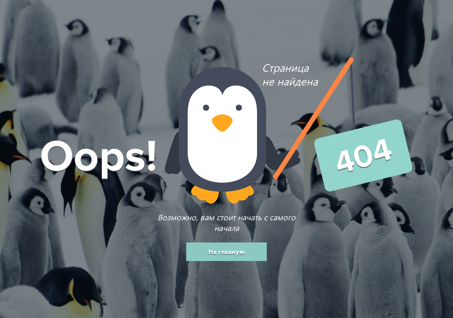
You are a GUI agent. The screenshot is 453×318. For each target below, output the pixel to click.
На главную (226, 251)
